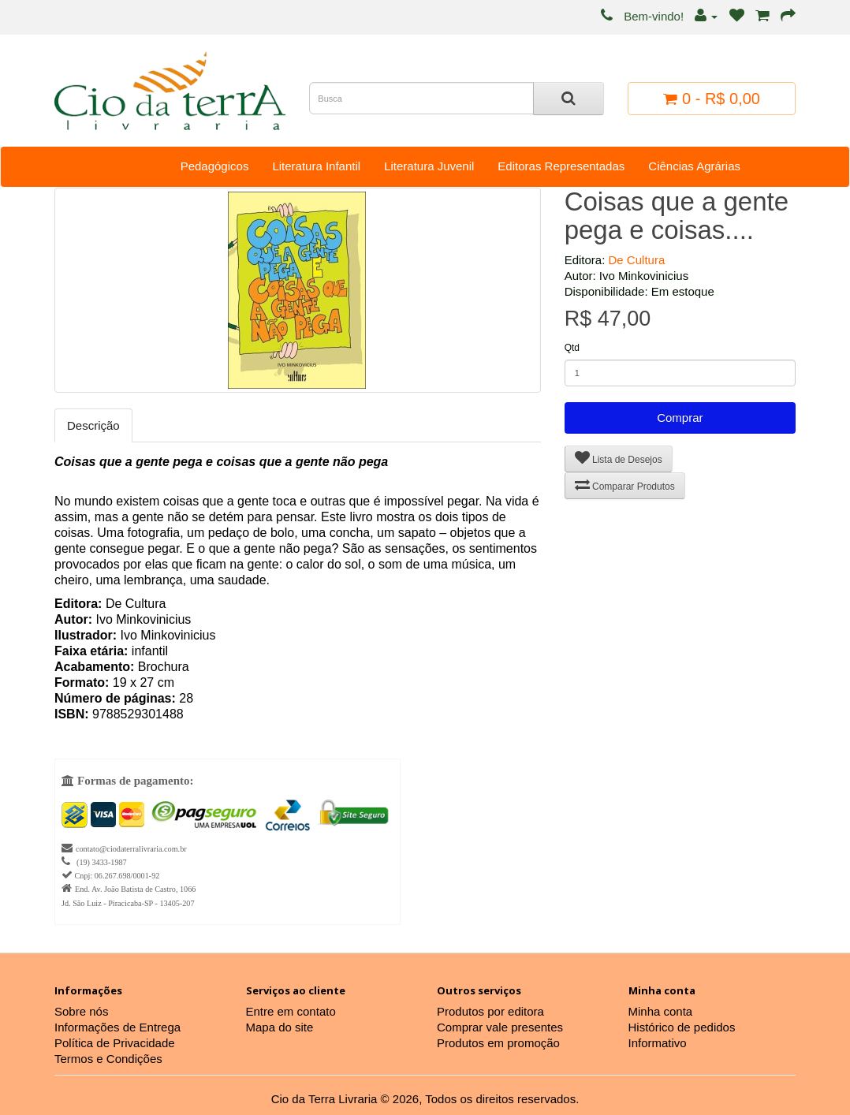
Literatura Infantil (316, 166)
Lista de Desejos (618, 457)
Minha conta (660, 1011)
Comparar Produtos (625, 484)
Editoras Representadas (561, 166)
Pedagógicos (215, 166)
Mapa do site (280, 1027)
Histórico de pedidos (682, 1027)
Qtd (572, 347)
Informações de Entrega (117, 1027)
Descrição (93, 425)
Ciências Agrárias (694, 166)
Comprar (680, 417)
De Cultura (637, 260)
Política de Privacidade (114, 1043)
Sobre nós (81, 1011)
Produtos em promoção (498, 1043)
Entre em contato (291, 1011)
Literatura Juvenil (429, 166)
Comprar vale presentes (500, 1027)
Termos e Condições (108, 1058)
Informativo (657, 1043)
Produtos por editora (490, 1011)
